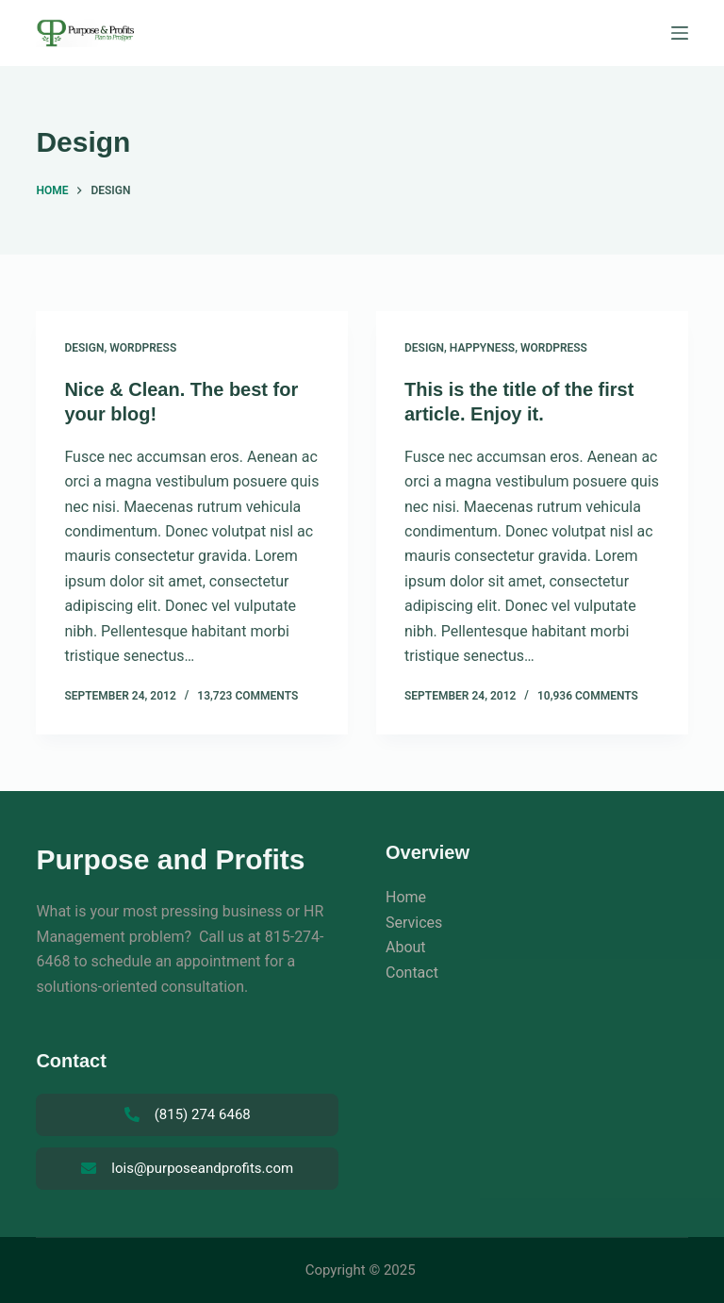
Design (84, 348)
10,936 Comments (587, 695)
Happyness (482, 348)
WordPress (142, 348)
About (406, 947)
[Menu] (679, 33)
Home (406, 897)
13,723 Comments (247, 695)
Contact (412, 972)
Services (414, 923)
